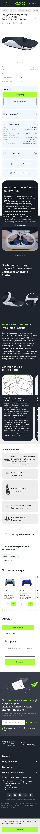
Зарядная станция (10, 556)
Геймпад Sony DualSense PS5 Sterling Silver (9, 597)
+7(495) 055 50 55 (12, 778)
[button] (15, 255)
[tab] (18, 62)
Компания (7, 767)
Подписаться (31, 722)
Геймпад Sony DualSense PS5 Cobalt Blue (25, 597)
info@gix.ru (27, 778)
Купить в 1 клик (20, 101)
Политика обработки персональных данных (20, 799)
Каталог (6, 756)
